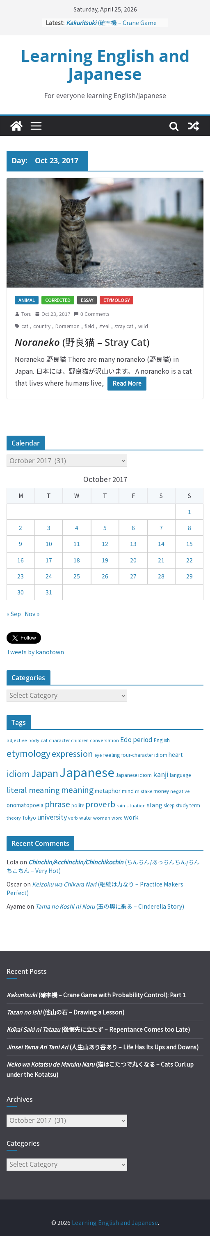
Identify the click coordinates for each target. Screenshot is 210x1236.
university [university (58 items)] (52, 817)
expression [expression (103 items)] (72, 753)
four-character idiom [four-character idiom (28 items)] (144, 755)
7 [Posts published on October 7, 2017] (161, 527)
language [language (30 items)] (180, 774)
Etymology (116, 300)
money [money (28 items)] (161, 791)
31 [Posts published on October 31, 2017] (49, 592)
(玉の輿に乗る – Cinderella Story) (109, 906)
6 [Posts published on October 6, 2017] (133, 527)
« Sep (14, 614)
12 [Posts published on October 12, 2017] (105, 543)
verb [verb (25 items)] (73, 817)
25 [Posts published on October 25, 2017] (76, 576)
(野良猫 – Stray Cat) (82, 342)
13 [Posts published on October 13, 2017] (133, 543)
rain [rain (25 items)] (120, 805)
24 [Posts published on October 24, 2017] (49, 576)
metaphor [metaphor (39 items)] (108, 790)
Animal (26, 300)
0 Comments (91, 313)
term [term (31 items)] (194, 805)
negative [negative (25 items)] (180, 791)
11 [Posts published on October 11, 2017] (76, 543)
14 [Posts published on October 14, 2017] (161, 543)
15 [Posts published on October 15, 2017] (189, 543)
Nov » (32, 614)
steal (104, 325)
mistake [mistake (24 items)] (143, 791)
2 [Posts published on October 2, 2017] (20, 527)
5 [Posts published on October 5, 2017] (105, 527)
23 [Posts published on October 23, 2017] (20, 576)
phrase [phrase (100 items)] (57, 804)
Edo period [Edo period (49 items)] (136, 739)
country (41, 325)
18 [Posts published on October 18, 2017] (76, 560)
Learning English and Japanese (105, 64)
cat (24, 325)
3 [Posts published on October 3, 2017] (48, 527)
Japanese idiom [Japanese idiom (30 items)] (134, 774)
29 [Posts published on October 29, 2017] (189, 576)
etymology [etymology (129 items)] (28, 753)
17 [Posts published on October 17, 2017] (49, 560)
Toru (26, 313)
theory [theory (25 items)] (14, 817)
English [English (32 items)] (162, 740)
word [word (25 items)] (117, 817)
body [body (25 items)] (33, 740)
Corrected (58, 300)
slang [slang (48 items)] (154, 804)
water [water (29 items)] (85, 817)
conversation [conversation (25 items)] (104, 740)
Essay (87, 300)
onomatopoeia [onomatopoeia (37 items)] (25, 805)
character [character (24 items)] (59, 740)
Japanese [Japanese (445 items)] (86, 771)
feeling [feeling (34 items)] (111, 755)
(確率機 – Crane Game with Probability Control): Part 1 (96, 995)
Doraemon (67, 325)
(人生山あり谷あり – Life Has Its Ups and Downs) (103, 1047)
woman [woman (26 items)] (101, 817)
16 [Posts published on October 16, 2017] (20, 560)
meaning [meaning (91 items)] (77, 789)
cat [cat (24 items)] (44, 740)
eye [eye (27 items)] (98, 755)
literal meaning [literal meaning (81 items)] (33, 789)
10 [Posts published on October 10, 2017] (49, 543)
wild (143, 325)
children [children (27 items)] (80, 740)
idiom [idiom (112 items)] (18, 773)
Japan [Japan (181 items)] (44, 773)
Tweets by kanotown (35, 652)
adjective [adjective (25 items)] (17, 740)
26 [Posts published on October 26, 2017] (105, 576)
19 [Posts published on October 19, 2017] (105, 560)
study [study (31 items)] (182, 805)
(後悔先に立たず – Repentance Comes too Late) (98, 1029)
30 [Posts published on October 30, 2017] (20, 592)
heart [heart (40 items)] (176, 754)
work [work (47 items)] (131, 817)
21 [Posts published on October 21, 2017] (161, 560)
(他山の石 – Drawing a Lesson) (65, 1012)
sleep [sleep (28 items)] (169, 805)
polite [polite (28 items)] (77, 805)
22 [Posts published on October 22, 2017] (189, 560)
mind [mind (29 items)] (128, 790)
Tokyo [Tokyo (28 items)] (29, 817)
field (89, 325)
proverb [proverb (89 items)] (100, 803)
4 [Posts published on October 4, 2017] (76, 527)
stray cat (123, 325)
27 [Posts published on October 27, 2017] (133, 576)
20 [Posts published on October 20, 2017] (133, 560)
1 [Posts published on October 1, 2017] (189, 511)
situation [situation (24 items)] (136, 805)
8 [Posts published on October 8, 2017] (189, 527)
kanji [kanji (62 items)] (161, 774)
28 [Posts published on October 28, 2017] (161, 576)
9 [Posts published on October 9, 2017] (20, 543)
